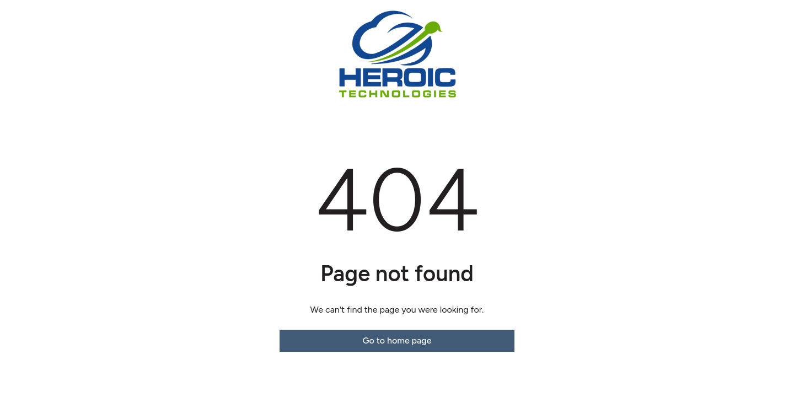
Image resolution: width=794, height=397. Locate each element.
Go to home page (396, 340)
